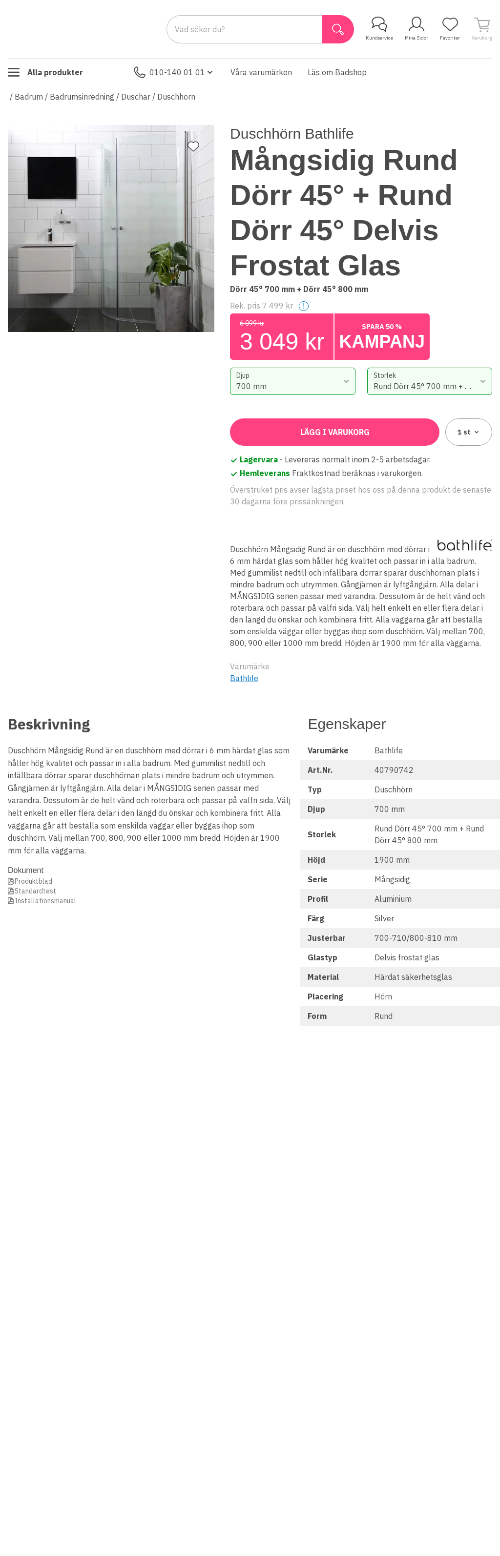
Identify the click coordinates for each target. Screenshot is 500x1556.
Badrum (29, 97)
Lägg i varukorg (335, 432)
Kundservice (379, 29)
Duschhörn (176, 97)
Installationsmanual (45, 900)
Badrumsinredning (82, 97)
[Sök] (338, 29)
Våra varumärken (261, 72)
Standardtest (35, 891)
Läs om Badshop (337, 72)
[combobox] (292, 381)
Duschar (135, 97)
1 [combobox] (469, 432)
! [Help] (304, 306)
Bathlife (244, 678)
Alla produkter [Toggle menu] (45, 72)
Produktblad (33, 881)
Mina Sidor (416, 29)
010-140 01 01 (174, 72)
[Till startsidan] (81, 29)
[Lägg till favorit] (193, 146)
